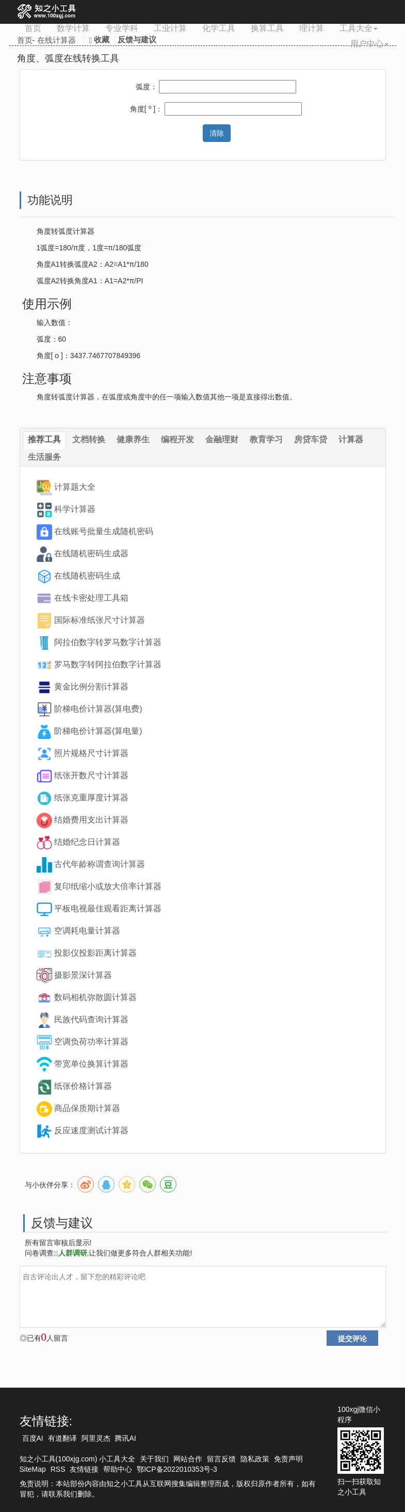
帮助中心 (117, 1469)
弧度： (146, 87)
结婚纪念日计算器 (87, 842)
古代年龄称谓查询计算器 (99, 864)
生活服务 (44, 457)
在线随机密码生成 (87, 575)
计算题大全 (74, 486)
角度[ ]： (146, 108)
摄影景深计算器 (83, 975)
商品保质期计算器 (87, 1108)
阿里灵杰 (96, 1438)
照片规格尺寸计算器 (91, 753)
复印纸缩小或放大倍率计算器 (107, 886)
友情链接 (84, 1469)
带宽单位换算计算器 (91, 1063)
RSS (58, 1469)
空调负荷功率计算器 (91, 1041)
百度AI (32, 1438)
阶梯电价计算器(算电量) (98, 731)
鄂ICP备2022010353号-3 (177, 1469)
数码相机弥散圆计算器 (95, 997)
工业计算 (170, 28)
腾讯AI (125, 1438)
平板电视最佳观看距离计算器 (107, 908)
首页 (33, 28)
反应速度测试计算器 (91, 1130)
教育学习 (266, 439)
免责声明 (288, 1459)
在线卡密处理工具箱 (91, 597)
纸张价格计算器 (83, 1086)
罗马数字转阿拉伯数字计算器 (107, 664)
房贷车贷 (310, 439)
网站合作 (187, 1459)
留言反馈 (221, 1459)
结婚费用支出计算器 (91, 819)
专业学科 (121, 28)
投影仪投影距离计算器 (95, 952)
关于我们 (154, 1459)
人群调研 (71, 1253)
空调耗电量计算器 (87, 930)
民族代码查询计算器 (91, 1019)
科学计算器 (74, 509)
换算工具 (267, 28)
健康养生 (133, 439)
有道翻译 (62, 1438)
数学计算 (73, 28)
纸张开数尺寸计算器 (91, 775)
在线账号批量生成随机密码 (103, 531)
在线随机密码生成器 (91, 553)
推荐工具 (44, 439)
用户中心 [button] (369, 43)
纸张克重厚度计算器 (91, 797)
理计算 (311, 28)
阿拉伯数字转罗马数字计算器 (107, 642)
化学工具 (218, 28)
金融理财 (221, 439)
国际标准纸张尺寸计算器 (99, 620)
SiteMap (33, 1469)
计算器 (350, 439)
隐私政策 (254, 1459)
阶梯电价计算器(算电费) (98, 708)
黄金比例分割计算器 (91, 686)
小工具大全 (117, 1459)
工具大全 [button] (358, 28)
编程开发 (177, 439)
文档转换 (88, 439)
